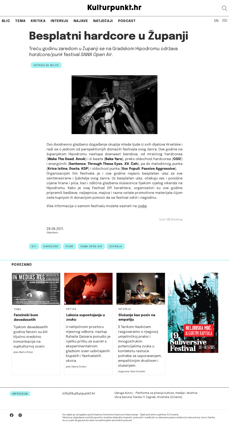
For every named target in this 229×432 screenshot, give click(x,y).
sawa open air (91, 246)
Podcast (127, 21)
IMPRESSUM (20, 394)
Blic (6, 21)
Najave (81, 21)
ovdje (142, 206)
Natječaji (103, 21)
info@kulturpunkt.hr (78, 393)
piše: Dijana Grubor (76, 367)
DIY (34, 246)
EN (216, 20)
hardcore (51, 246)
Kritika (38, 21)
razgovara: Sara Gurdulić (131, 371)
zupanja (115, 246)
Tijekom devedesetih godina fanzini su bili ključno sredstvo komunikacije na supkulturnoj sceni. (30, 336)
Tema (20, 21)
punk (69, 246)
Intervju (60, 21)
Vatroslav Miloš (46, 65)
